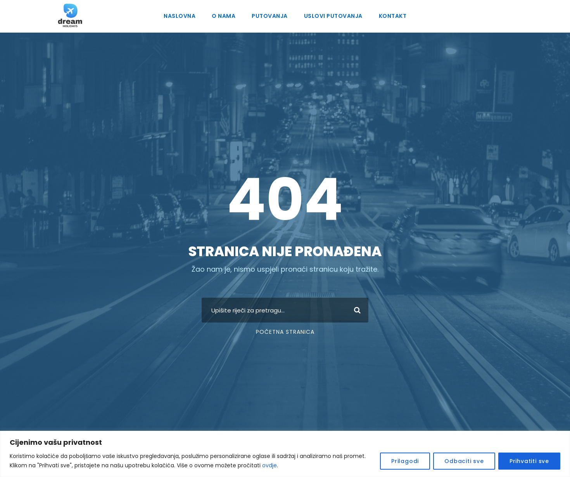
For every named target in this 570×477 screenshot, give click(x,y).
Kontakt (391, 16)
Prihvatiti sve (531, 461)
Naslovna (181, 16)
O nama (225, 16)
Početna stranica (285, 332)
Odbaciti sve (472, 461)
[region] (285, 454)
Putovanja (269, 16)
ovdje (193, 465)
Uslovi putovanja (332, 16)
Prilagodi (417, 461)
